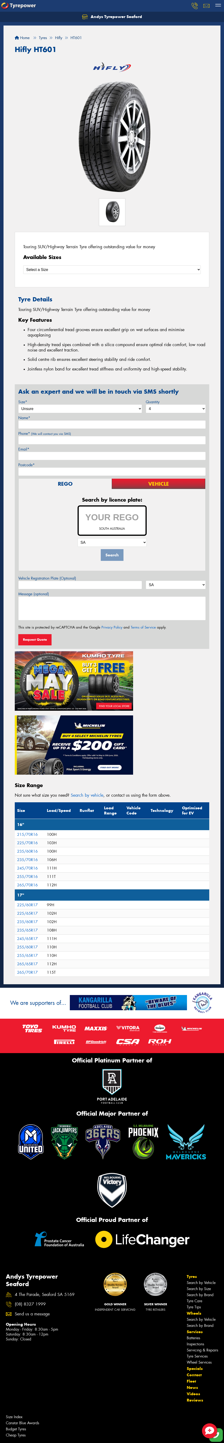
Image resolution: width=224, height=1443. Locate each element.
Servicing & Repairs (202, 1274)
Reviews (195, 1324)
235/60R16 (27, 775)
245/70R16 (27, 792)
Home (22, 37)
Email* (23, 449)
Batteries (193, 1262)
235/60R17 (27, 846)
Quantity (153, 402)
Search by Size (199, 1213)
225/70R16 (27, 767)
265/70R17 (27, 896)
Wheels (194, 1237)
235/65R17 (27, 854)
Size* (22, 402)
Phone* (44, 433)
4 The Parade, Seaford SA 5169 (45, 1219)
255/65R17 (27, 879)
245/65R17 (27, 862)
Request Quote (35, 639)
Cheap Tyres (16, 1359)
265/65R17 (27, 888)
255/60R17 (27, 871)
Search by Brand (200, 1219)
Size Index (14, 1341)
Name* (24, 417)
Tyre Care (194, 1225)
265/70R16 (27, 809)
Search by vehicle (87, 719)
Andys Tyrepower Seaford (112, 17)
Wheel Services (199, 1286)
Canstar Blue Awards (22, 1347)
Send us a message (32, 1238)
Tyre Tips (194, 1231)
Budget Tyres (16, 1353)
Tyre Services (197, 1280)
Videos (193, 1318)
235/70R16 (27, 783)
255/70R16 (27, 800)
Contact (194, 1299)
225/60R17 (27, 829)
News (192, 1311)
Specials (195, 1292)
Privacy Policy (111, 627)
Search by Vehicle (201, 1207)
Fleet (191, 1305)
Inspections (195, 1268)
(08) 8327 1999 (30, 1228)
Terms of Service (143, 627)
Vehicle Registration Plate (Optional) (47, 578)
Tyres (192, 1200)
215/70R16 (27, 758)
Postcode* (26, 464)
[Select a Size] (112, 269)
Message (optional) (33, 594)
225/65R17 (27, 837)
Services (195, 1256)
